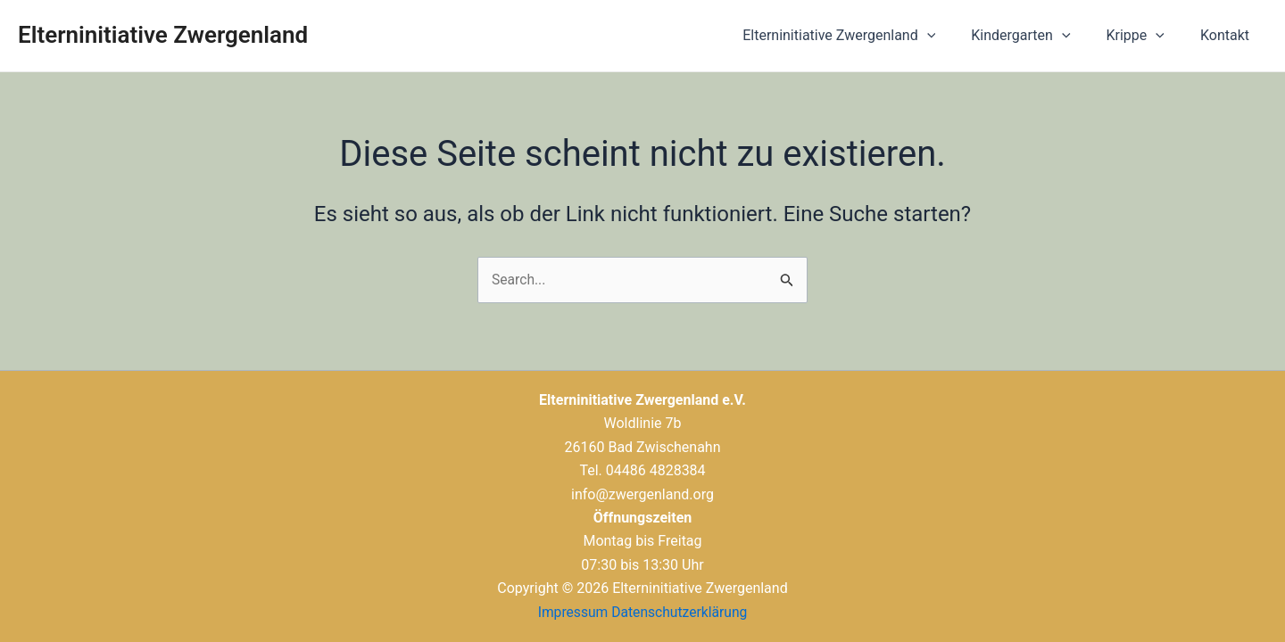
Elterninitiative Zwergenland (163, 34)
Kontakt (1228, 35)
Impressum (571, 612)
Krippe (1146, 35)
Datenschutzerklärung (680, 612)
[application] (952, 35)
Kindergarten (1038, 35)
